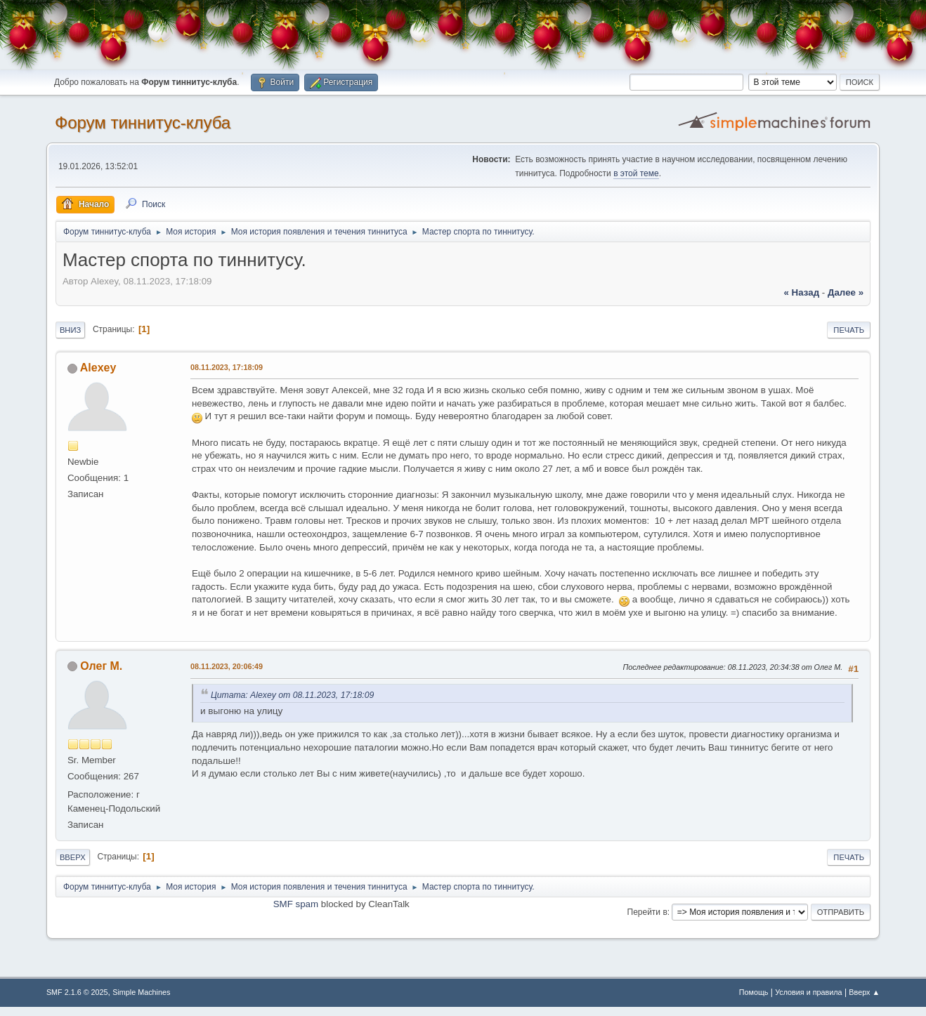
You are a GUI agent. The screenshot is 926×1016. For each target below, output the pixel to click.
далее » (845, 292)
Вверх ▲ (864, 992)
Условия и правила (808, 992)
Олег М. (101, 666)
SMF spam (295, 904)
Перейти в (647, 912)
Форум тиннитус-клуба (142, 122)
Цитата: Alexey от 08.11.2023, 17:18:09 (292, 695)
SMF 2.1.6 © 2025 (77, 992)
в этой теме (636, 173)
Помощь (754, 992)
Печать (848, 330)
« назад (801, 292)
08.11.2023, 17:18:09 (226, 367)
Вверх (73, 857)
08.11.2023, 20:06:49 (226, 666)
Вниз (70, 330)
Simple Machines (141, 992)
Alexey (98, 368)
